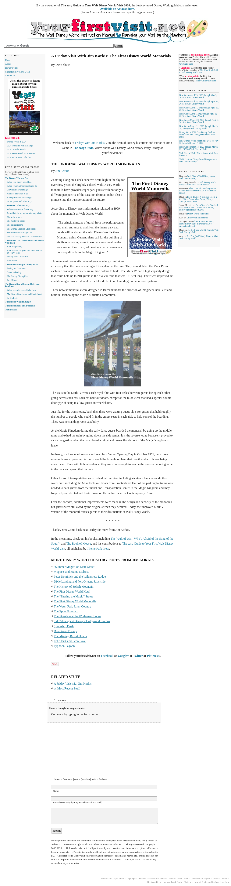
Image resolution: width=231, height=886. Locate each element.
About (8, 64)
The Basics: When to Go (16, 178)
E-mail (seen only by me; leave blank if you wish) (77, 802)
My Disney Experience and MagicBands (24, 294)
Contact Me (10, 75)
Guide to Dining (14, 272)
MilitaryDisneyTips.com (205, 81)
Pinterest (153, 656)
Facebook (107, 656)
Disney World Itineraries (198, 214)
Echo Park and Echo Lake (70, 641)
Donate (171, 878)
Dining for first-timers (16, 268)
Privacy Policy (11, 68)
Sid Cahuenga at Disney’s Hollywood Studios (82, 621)
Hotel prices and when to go (19, 198)
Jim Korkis (62, 171)
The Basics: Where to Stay (17, 205)
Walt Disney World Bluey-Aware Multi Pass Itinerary (197, 183)
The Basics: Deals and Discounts (20, 306)
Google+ (123, 656)
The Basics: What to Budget (18, 302)
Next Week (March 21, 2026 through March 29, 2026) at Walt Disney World (198, 127)
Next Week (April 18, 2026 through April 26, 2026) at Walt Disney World (199, 102)
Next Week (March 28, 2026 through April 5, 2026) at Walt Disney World (199, 121)
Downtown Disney (65, 631)
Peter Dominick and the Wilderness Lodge (80, 576)
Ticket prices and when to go (19, 201)
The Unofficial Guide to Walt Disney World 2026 (199, 71)
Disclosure (152, 878)
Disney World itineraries (17, 256)
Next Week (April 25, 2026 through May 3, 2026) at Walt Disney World (198, 96)
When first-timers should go (19, 182)
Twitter (138, 656)
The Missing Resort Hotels (70, 636)
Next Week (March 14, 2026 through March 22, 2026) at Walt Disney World (198, 148)
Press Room (183, 878)
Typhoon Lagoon (64, 646)
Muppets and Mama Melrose (71, 571)
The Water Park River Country (72, 606)
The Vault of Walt (121, 538)
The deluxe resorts (15, 225)
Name (56, 790)
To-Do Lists (12, 298)
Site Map (112, 878)
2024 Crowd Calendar (16, 149)
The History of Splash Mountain (74, 586)
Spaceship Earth (64, 626)
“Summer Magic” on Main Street (74, 567)
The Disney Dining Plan (17, 276)
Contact (162, 878)
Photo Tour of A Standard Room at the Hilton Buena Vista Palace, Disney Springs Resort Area (198, 199)
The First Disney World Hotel (72, 591)
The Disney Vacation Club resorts (21, 229)
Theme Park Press (98, 548)
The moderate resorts (16, 221)
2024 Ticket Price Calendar (19, 157)
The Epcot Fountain (66, 611)
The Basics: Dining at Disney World (21, 264)
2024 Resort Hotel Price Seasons (21, 153)
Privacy (141, 878)
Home (7, 60)
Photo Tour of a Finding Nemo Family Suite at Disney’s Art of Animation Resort (197, 190)
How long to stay (14, 246)
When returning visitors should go (22, 186)
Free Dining (12, 280)
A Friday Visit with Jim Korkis (73, 683)
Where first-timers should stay (20, 209)
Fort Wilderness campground (19, 232)
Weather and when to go (17, 194)
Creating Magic (186, 64)
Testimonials (11, 310)
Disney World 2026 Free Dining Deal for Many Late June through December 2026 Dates (197, 134)
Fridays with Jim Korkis (90, 143)
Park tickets (12, 260)
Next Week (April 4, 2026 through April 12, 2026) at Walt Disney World (198, 115)
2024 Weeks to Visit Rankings (20, 146)
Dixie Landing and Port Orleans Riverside (79, 581)
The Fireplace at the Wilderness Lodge (77, 616)
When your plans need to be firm (21, 290)
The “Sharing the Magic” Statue (73, 596)
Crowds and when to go (17, 190)
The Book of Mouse (78, 543)
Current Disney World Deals (17, 72)
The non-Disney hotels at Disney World (24, 236)
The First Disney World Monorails (75, 601)
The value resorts (14, 217)
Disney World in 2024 (16, 142)
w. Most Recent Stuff (67, 688)
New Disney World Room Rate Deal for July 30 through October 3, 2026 (198, 142)
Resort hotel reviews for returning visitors (25, 213)
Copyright (131, 878)
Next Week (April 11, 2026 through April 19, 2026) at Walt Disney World (199, 109)
